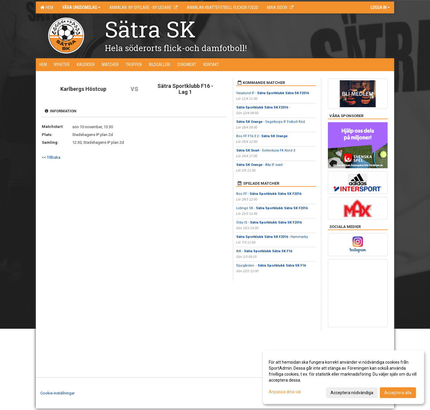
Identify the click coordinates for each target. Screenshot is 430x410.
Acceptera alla (397, 392)
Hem (46, 7)
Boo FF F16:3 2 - (262, 136)
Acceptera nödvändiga (352, 392)
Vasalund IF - (272, 93)
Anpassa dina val (285, 391)
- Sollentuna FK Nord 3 (265, 150)
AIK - (264, 251)
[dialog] (343, 377)
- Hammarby (272, 237)
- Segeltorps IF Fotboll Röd (270, 122)
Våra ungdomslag (81, 7)
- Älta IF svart (259, 165)
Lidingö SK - (272, 208)
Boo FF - (268, 194)
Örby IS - (269, 222)
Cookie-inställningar (57, 393)
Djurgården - (271, 265)
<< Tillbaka (51, 157)
